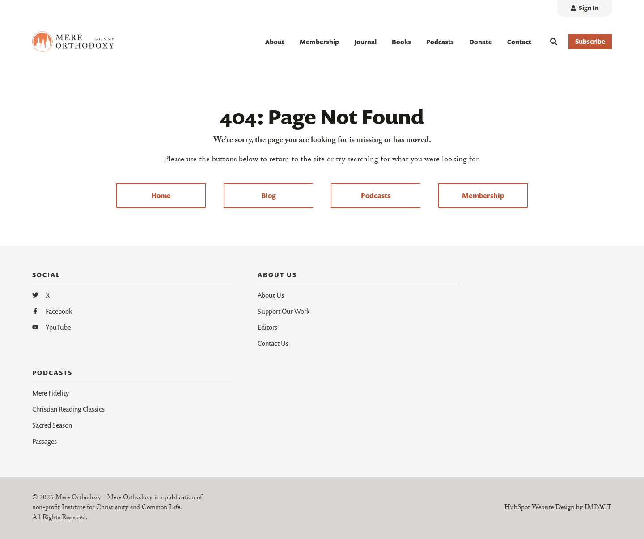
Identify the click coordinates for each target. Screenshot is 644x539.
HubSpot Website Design (539, 508)
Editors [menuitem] (267, 327)
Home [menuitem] (161, 195)
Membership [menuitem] (483, 195)
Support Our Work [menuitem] (283, 311)
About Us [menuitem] (271, 295)
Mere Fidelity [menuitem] (50, 392)
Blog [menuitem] (268, 195)
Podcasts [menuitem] (375, 195)
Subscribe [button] (590, 41)
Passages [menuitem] (44, 441)
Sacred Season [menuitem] (52, 425)
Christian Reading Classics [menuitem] (68, 408)
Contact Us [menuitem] (273, 343)
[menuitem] (584, 8)
